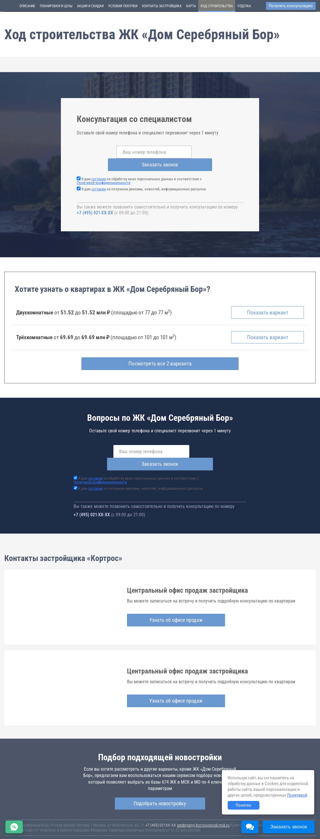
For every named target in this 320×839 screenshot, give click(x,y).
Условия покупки (122, 6)
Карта (191, 6)
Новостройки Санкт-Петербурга (30, 816)
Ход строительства (217, 6)
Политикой (297, 795)
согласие (98, 166)
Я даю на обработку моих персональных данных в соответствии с (139, 168)
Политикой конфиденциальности (103, 170)
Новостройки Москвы (75, 816)
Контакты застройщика (161, 6)
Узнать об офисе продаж (161, 596)
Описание (27, 6)
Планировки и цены (56, 6)
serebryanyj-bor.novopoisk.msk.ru (203, 801)
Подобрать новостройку (160, 779)
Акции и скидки (90, 6)
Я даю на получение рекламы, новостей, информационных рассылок (143, 176)
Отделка (244, 6)
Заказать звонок (204, 152)
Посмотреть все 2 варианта (160, 352)
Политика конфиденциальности (136, 826)
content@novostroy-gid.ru (181, 831)
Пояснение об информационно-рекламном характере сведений (56, 826)
